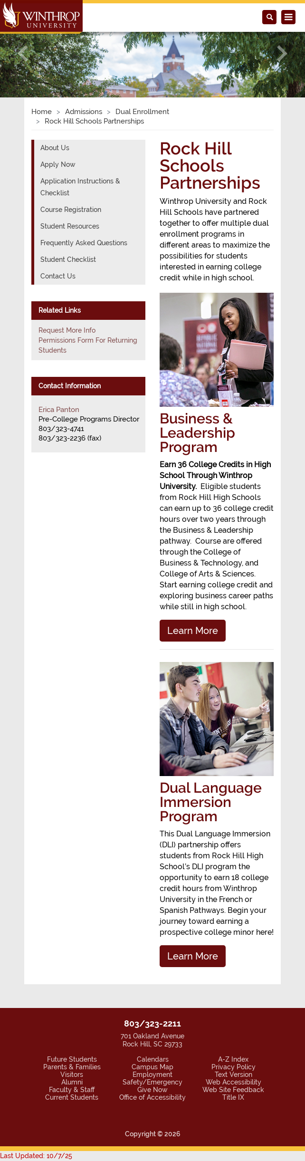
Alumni (72, 1082)
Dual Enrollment (142, 111)
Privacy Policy (233, 1067)
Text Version (233, 1074)
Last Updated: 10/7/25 (36, 1156)
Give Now (152, 1090)
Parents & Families (72, 1067)
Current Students (71, 1097)
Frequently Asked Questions (83, 243)
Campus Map (152, 1067)
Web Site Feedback (233, 1090)
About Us (54, 148)
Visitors (71, 1074)
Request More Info (66, 330)
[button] (23, 54)
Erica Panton (58, 409)
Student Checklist (68, 259)
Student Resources (69, 226)
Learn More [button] (192, 630)
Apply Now (58, 164)
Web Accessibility (233, 1082)
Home (41, 111)
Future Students (72, 1059)
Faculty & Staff (72, 1090)
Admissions (83, 111)
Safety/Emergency (152, 1082)
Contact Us (58, 276)
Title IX (233, 1097)
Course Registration (70, 209)
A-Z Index (233, 1059)
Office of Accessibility (152, 1097)
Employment (152, 1074)
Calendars (153, 1059)
